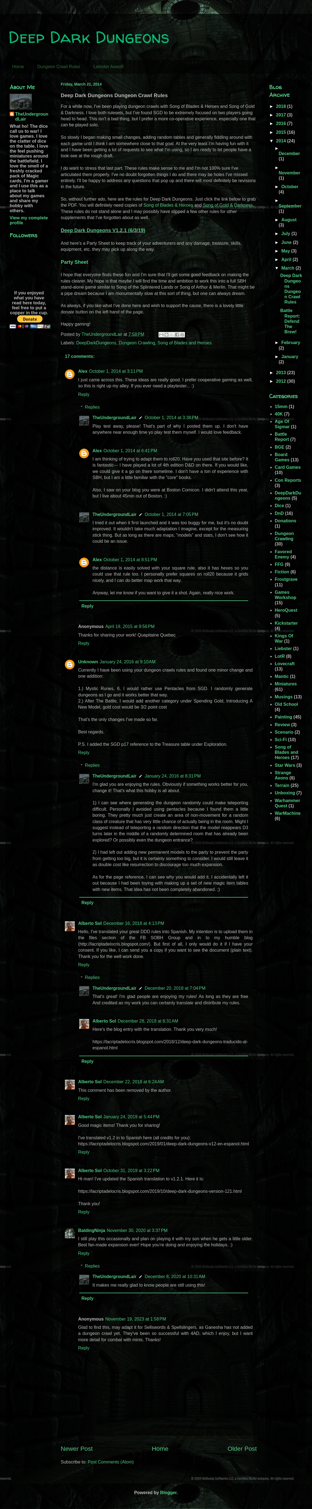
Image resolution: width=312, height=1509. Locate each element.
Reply (83, 394)
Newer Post (77, 1448)
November (289, 173)
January (289, 356)
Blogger (168, 1492)
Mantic (282, 676)
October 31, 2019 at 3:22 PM (131, 1170)
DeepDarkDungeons (96, 342)
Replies (92, 407)
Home (18, 66)
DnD (279, 513)
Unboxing (285, 793)
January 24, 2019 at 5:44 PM (131, 1116)
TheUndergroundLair (114, 417)
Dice (279, 505)
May (286, 251)
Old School (286, 704)
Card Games (288, 467)
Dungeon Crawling (137, 342)
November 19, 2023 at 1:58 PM (135, 1319)
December (289, 153)
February (290, 342)
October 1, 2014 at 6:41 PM (130, 450)
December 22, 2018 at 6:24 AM (133, 1081)
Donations (285, 520)
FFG (279, 564)
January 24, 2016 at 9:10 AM (127, 661)
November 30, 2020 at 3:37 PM (137, 1230)
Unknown (88, 661)
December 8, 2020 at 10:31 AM (175, 1276)
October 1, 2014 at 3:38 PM (171, 417)
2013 (281, 372)
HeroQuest (286, 610)
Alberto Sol (90, 923)
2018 (281, 106)
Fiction (282, 571)
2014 (281, 141)
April (287, 259)
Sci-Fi (281, 739)
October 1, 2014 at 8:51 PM (130, 559)
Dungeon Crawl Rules (58, 66)
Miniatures (286, 684)
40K (279, 414)
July (286, 233)
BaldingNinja (91, 1230)
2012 (281, 381)
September (290, 206)
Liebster (283, 648)
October (289, 186)
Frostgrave (286, 579)
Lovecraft (285, 663)
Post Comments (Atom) (111, 1462)
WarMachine (288, 813)
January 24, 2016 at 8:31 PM (173, 776)
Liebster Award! (108, 66)
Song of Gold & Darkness (228, 205)
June (287, 242)
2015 (281, 132)
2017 (281, 115)
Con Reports (288, 480)
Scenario (284, 732)
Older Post (242, 1448)
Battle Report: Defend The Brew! (290, 321)
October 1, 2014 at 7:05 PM (171, 514)
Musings (284, 696)
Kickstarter (286, 623)
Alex (83, 371)
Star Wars (285, 765)
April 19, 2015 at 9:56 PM (129, 626)
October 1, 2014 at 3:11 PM (116, 371)
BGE (279, 447)
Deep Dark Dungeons (88, 37)
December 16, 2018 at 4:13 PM (133, 923)
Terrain (282, 785)
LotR (280, 656)
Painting (283, 717)
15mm (281, 406)
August (289, 219)
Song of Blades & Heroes (168, 205)
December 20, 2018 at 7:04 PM (175, 988)
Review (282, 724)
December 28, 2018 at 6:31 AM (148, 1021)
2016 (281, 123)
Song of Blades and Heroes (184, 342)
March (288, 268)
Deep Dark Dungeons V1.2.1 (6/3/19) (103, 230)
